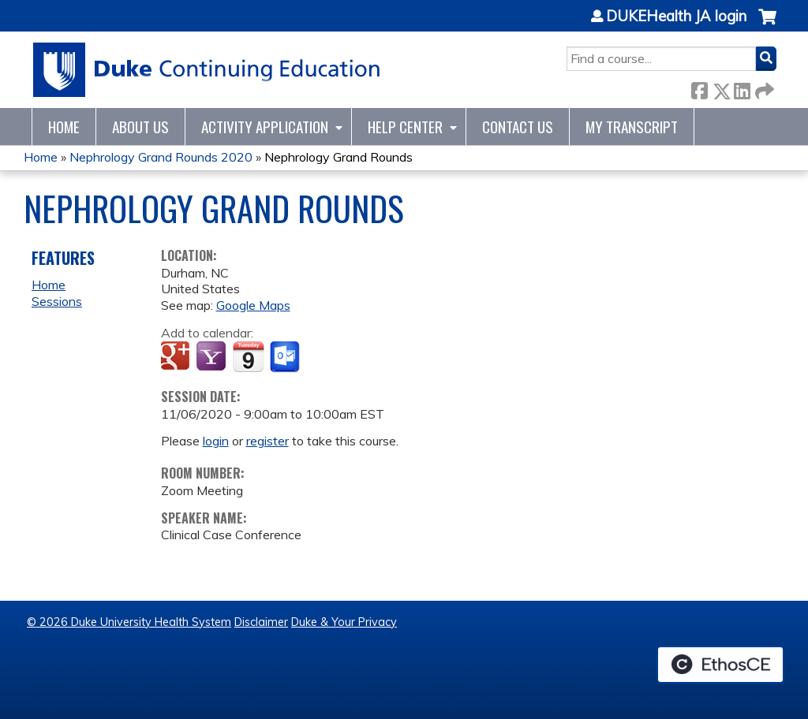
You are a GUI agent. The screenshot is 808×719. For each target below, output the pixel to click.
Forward (763, 88)
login (216, 441)
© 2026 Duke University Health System (129, 622)
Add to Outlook (286, 357)
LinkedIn (742, 88)
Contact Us (517, 126)
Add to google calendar (177, 357)
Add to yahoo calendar (212, 357)
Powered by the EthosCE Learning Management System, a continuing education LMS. (720, 665)
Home (64, 126)
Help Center (405, 126)
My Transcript (631, 126)
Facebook (699, 88)
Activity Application (264, 126)
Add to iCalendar (248, 356)
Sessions (57, 301)
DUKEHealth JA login (676, 16)
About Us (140, 126)
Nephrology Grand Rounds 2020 (160, 157)
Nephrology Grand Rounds (338, 157)
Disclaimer (261, 622)
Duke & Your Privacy (344, 622)
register (267, 441)
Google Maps (253, 305)
